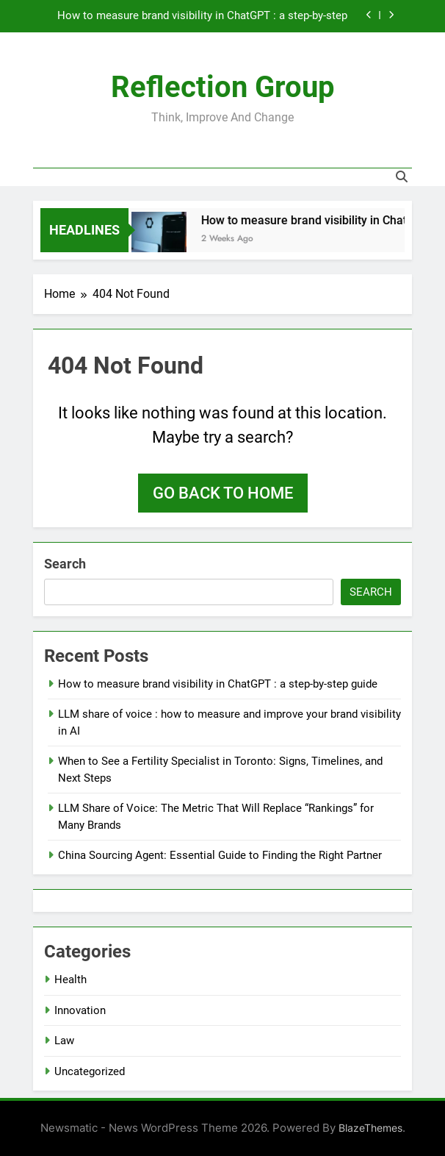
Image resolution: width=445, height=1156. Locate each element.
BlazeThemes (370, 1127)
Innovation (80, 1010)
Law (64, 1040)
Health (70, 979)
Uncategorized (89, 1071)
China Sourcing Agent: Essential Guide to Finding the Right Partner (220, 855)
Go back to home (223, 493)
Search (65, 563)
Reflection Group (223, 87)
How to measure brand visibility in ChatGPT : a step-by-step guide (202, 16)
